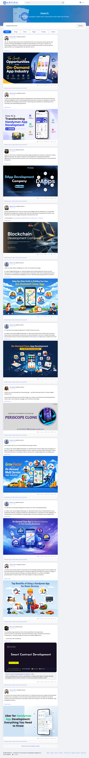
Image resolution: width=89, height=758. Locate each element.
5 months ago (12, 326)
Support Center (75, 753)
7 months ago (12, 566)
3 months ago (12, 207)
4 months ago (12, 264)
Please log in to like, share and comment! (15, 88)
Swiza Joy (12, 263)
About (48, 753)
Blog (52, 753)
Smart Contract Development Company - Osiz (19, 674)
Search (80, 25)
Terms (56, 753)
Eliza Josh (12, 627)
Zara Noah (12, 387)
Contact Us (67, 753)
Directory (83, 753)
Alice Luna (12, 150)
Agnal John (13, 206)
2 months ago (12, 38)
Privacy (61, 753)
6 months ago (12, 503)
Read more (7, 51)
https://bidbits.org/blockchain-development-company (28, 218)
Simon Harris (13, 37)
